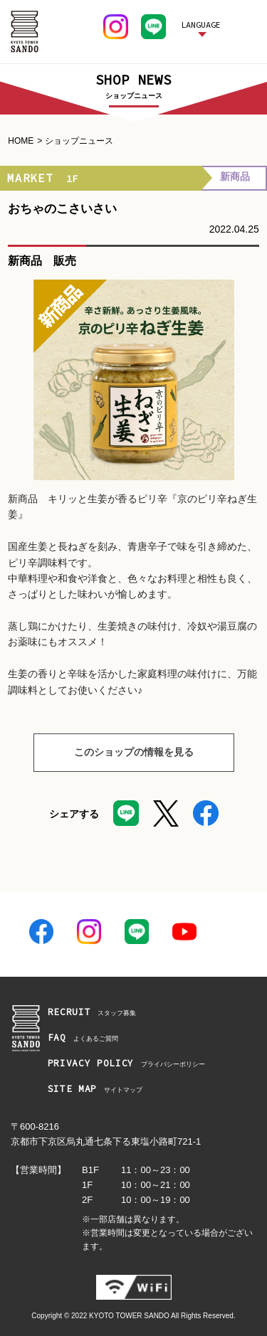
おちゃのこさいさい (62, 209)
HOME (20, 141)
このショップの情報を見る (113, 752)
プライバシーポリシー (126, 1063)
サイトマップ (95, 1089)
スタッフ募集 (92, 1012)
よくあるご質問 (83, 1038)
